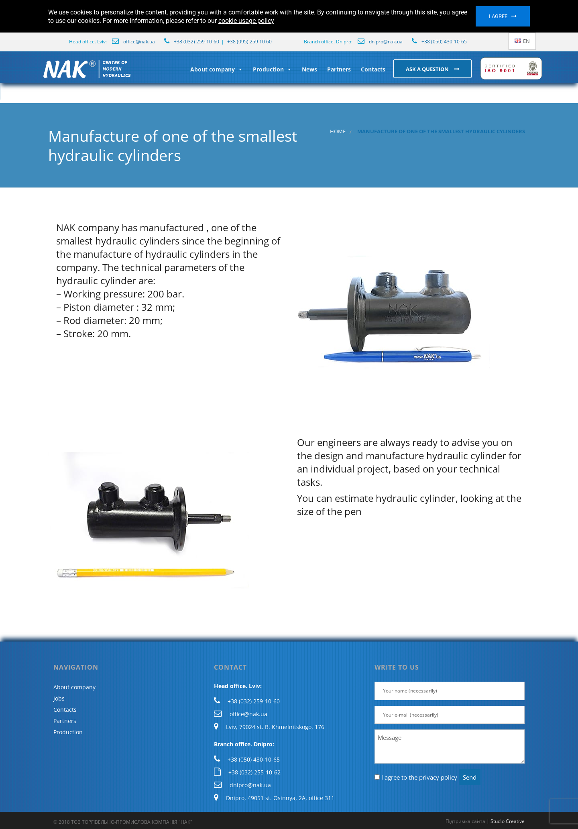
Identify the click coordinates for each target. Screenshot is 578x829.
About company (216, 69)
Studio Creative (507, 821)
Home (338, 131)
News (309, 69)
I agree (498, 16)
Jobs (59, 698)
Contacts (373, 69)
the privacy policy (433, 777)
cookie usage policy (246, 20)
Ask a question (428, 69)
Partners (339, 69)
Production (272, 69)
